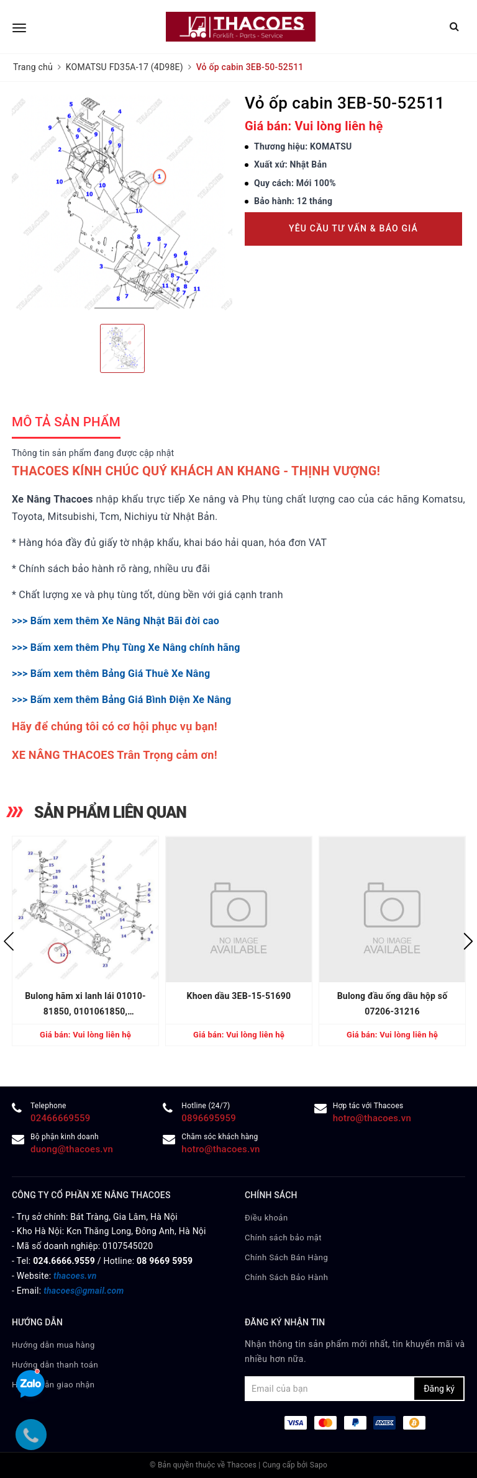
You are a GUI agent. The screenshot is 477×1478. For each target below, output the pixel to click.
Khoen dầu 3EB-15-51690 (239, 996)
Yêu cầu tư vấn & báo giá (353, 228)
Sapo (318, 1465)
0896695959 (208, 1118)
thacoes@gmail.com (83, 1291)
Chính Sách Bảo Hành (286, 1277)
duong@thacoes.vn (71, 1149)
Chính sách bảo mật (283, 1237)
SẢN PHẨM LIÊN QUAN (110, 813)
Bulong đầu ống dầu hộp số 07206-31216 (392, 1003)
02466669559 (60, 1118)
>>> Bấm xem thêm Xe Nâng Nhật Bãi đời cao (115, 621)
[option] (122, 204)
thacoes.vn (74, 1276)
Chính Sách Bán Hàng (286, 1257)
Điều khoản (266, 1217)
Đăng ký (439, 1389)
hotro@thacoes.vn (372, 1118)
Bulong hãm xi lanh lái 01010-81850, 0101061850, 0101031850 (85, 1005)
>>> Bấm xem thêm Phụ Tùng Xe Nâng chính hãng (126, 647)
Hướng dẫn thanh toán (55, 1364)
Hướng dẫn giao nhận (53, 1384)
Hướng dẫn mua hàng (53, 1345)
